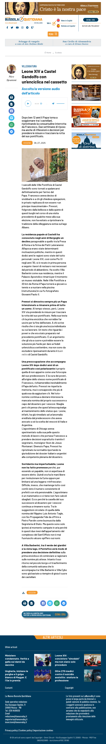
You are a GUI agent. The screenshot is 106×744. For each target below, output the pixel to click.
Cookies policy (25, 730)
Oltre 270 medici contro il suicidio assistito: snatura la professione (66, 676)
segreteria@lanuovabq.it (16, 719)
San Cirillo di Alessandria (77, 41)
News (66, 20)
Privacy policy (11, 730)
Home (47, 53)
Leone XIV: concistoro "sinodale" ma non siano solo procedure (67, 660)
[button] (53, 34)
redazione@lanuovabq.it (16, 716)
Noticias (68, 26)
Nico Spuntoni (11, 78)
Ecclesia (58, 53)
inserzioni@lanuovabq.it (16, 722)
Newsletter (90, 26)
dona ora (90, 19)
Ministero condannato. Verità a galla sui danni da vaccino (17, 660)
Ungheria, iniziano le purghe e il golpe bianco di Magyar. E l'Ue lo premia (16, 676)
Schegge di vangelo (29, 41)
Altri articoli (53, 637)
